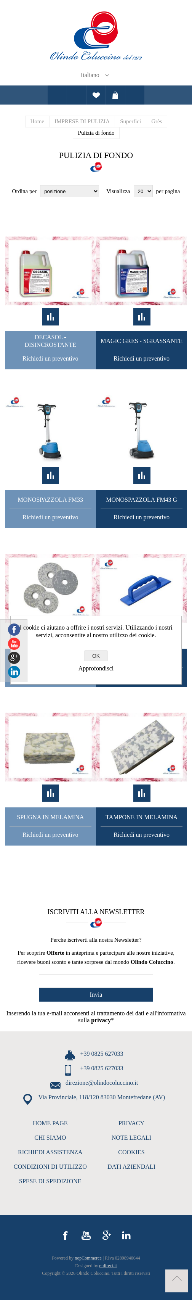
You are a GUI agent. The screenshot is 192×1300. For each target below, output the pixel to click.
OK (96, 656)
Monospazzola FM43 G (141, 499)
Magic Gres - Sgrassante (141, 341)
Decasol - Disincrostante (50, 341)
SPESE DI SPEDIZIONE (50, 1181)
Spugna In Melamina (50, 817)
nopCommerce (88, 1258)
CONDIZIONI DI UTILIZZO (50, 1166)
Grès (156, 121)
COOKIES (131, 1152)
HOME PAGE (50, 1123)
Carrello (115, 95)
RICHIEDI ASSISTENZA (50, 1152)
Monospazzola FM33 (50, 499)
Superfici (130, 121)
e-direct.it (108, 1265)
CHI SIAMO (50, 1137)
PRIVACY (131, 1123)
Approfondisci (96, 668)
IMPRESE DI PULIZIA (82, 121)
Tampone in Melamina (142, 817)
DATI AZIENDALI (131, 1166)
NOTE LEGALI (131, 1137)
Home (37, 121)
